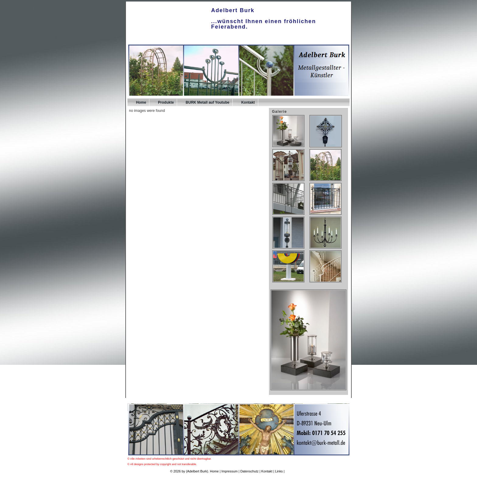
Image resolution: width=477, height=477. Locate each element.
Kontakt (248, 102)
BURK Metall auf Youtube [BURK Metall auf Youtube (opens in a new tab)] (207, 102)
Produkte (166, 102)
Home (141, 102)
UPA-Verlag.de (296, 471)
